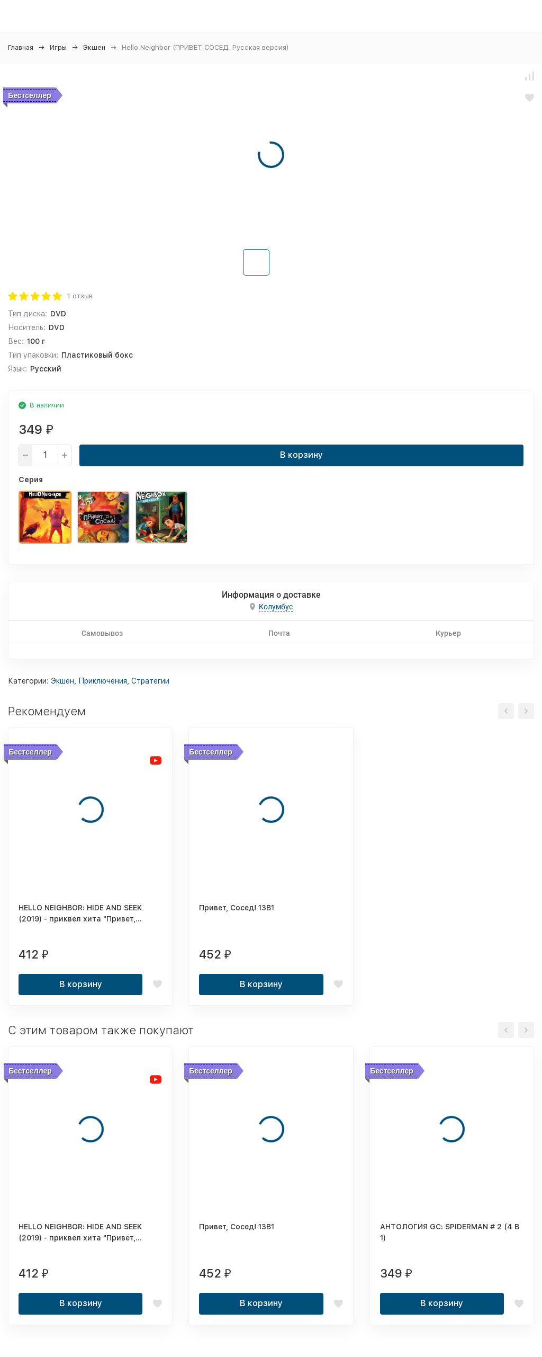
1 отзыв (80, 296)
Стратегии (150, 681)
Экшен (94, 47)
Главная (20, 47)
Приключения (102, 681)
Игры (58, 47)
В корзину (301, 455)
